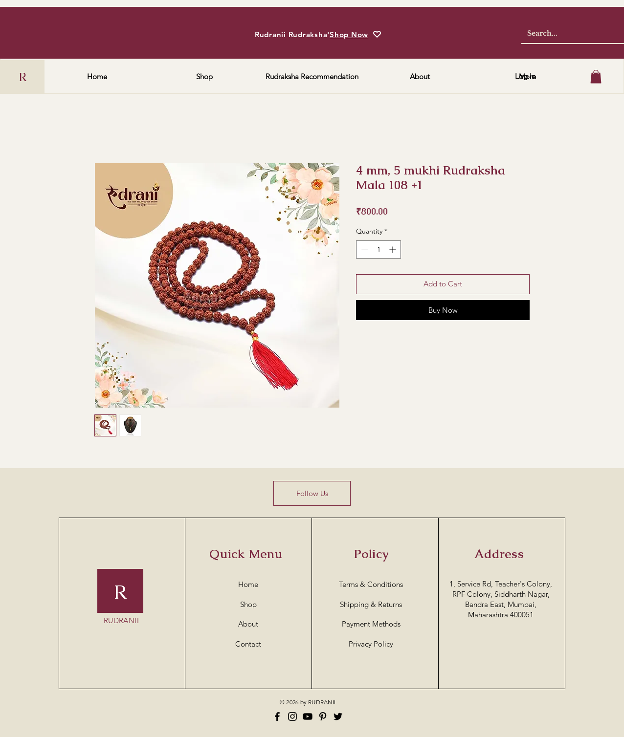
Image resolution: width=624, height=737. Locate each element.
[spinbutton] (378, 249)
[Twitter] (338, 716)
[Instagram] (292, 716)
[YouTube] (307, 716)
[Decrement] (363, 249)
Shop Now (349, 34)
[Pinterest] (323, 716)
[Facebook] (277, 716)
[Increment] (393, 249)
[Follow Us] (312, 493)
